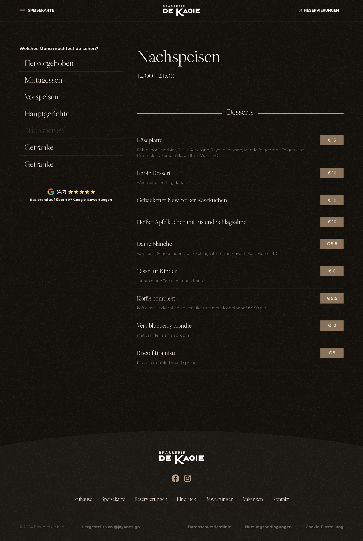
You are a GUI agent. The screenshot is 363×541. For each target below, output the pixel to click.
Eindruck (186, 499)
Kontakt (280, 499)
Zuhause (83, 499)
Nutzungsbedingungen (268, 527)
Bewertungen (219, 499)
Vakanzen (253, 499)
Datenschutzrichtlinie (209, 527)
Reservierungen (151, 499)
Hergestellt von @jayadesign (111, 527)
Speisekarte (113, 499)
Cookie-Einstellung (325, 527)
